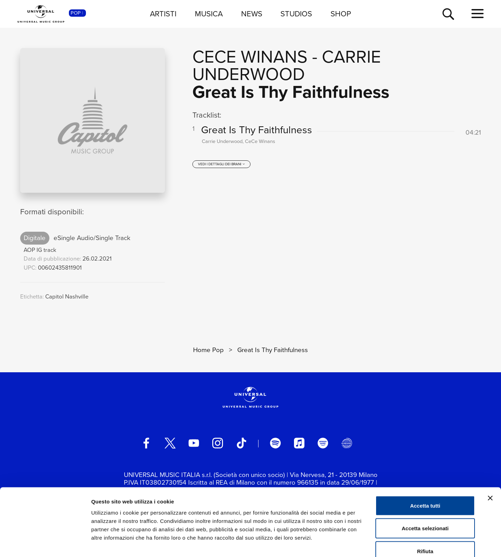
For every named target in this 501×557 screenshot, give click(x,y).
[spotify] (275, 443)
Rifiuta (425, 511)
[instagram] (217, 443)
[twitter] (170, 443)
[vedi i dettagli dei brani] (221, 166)
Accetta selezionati (424, 489)
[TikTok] (241, 443)
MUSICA (209, 13)
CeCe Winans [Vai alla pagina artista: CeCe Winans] (250, 56)
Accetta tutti (425, 466)
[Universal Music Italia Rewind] (346, 443)
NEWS (251, 13)
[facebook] (146, 443)
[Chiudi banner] (490, 458)
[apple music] (299, 443)
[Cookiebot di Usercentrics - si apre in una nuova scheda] (45, 543)
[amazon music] (323, 443)
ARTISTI (163, 13)
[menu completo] (477, 13)
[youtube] (194, 443)
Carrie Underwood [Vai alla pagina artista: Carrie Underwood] (286, 65)
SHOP (341, 13)
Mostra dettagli (366, 543)
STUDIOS (296, 13)
